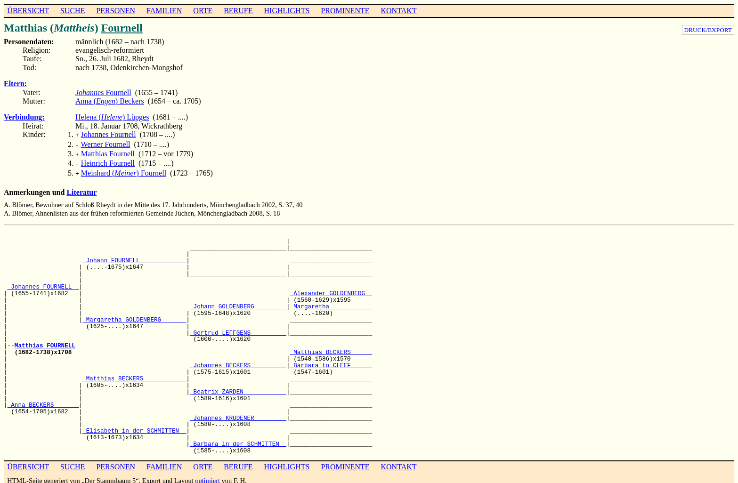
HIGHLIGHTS (287, 11)
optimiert (207, 476)
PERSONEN (115, 11)
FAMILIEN (164, 11)
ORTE (202, 11)
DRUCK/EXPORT (708, 29)
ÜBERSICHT (28, 11)
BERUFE (238, 11)
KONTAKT (398, 11)
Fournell (122, 28)
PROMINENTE (345, 11)
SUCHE (72, 11)
